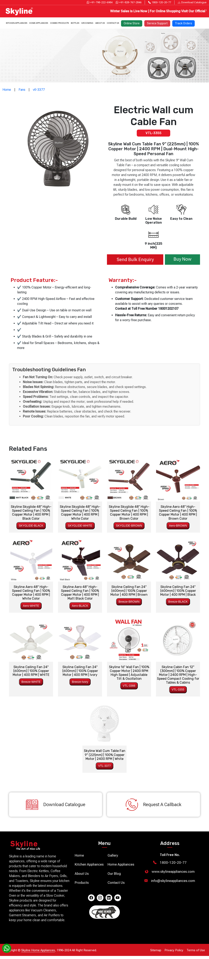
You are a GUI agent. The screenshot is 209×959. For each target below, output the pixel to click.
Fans (22, 89)
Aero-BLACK (80, 604)
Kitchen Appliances (16, 22)
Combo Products (59, 22)
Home (6, 89)
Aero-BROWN (178, 524)
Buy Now (180, 258)
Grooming (87, 22)
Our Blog (114, 877)
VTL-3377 (104, 764)
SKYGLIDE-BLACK (31, 524)
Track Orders (183, 22)
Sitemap (155, 953)
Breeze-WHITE (31, 680)
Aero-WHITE (31, 604)
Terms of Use (196, 953)
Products (82, 886)
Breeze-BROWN (129, 600)
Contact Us (113, 22)
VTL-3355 (178, 688)
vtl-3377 (39, 89)
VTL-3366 (129, 684)
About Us (100, 22)
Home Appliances (38, 22)
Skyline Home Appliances (38, 953)
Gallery (113, 858)
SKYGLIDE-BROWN (129, 524)
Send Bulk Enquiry (132, 259)
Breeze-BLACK (178, 600)
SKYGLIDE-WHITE (80, 524)
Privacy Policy (174, 953)
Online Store (132, 22)
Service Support (157, 22)
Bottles (75, 22)
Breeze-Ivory (80, 680)
